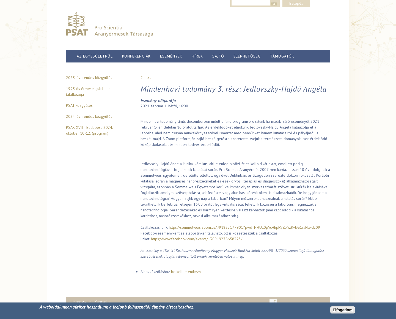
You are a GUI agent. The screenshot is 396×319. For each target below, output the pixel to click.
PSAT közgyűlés (79, 105)
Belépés (296, 3)
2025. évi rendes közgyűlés (89, 77)
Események (171, 56)
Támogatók (282, 56)
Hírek (197, 56)
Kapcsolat (103, 301)
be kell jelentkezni (186, 271)
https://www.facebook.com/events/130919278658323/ (196, 238)
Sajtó (218, 56)
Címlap (146, 77)
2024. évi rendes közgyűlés (89, 116)
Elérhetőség (247, 56)
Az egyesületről (95, 56)
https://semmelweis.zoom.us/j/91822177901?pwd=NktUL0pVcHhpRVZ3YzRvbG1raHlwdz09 (244, 227)
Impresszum (82, 301)
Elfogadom (343, 310)
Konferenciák (136, 56)
